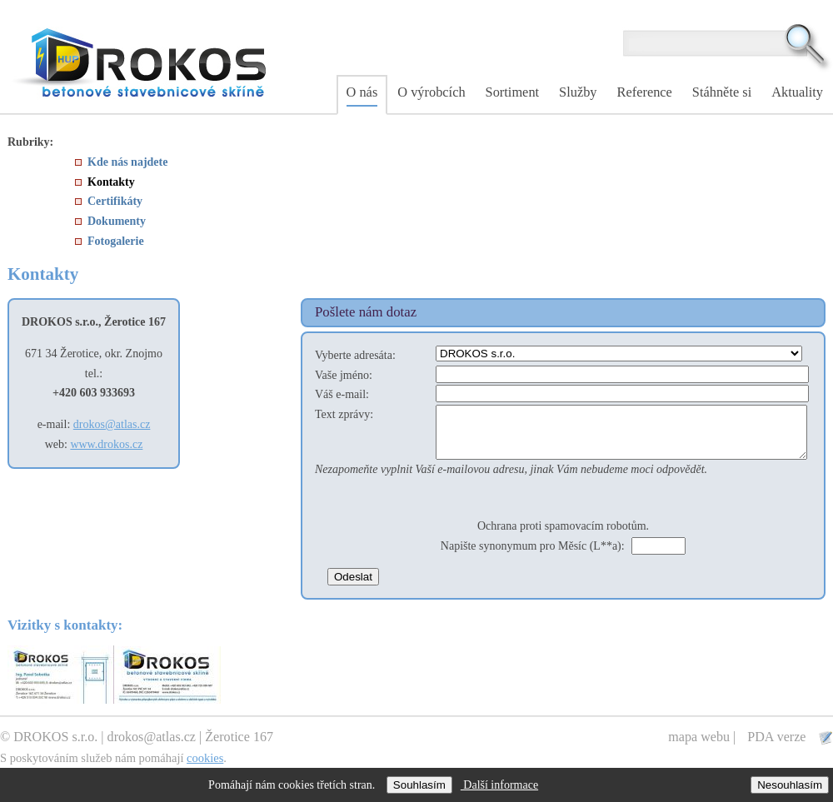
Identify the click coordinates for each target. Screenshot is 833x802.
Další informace (499, 785)
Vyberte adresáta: (355, 355)
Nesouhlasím (789, 785)
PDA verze (778, 747)
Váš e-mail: (342, 394)
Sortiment (513, 92)
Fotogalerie (115, 241)
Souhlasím (419, 785)
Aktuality (797, 92)
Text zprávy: (344, 414)
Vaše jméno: (343, 375)
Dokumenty (116, 221)
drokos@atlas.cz (112, 424)
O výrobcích (431, 92)
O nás (362, 92)
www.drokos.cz (106, 444)
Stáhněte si (721, 92)
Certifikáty (114, 201)
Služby (577, 92)
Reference (644, 92)
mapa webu (699, 747)
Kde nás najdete (127, 162)
